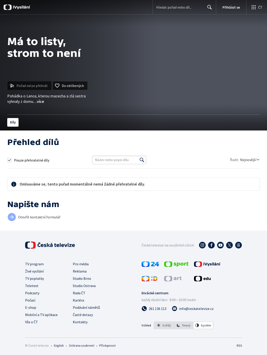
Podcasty (32, 293)
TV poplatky (34, 278)
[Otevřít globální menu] (256, 7)
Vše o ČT (31, 322)
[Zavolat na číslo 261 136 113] (154, 308)
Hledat (208, 9)
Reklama (80, 271)
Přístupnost (107, 345)
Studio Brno (82, 278)
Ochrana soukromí (81, 345)
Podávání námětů (86, 307)
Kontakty (80, 322)
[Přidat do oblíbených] (70, 85)
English (59, 345)
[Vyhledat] (142, 160)
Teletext (31, 285)
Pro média (81, 264)
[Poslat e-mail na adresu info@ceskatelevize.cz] (193, 308)
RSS (239, 345)
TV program (34, 264)
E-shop (30, 307)
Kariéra (78, 300)
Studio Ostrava (84, 285)
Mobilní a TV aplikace (41, 314)
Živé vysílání (34, 271)
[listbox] (184, 325)
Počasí (30, 300)
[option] (164, 325)
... (39, 101)
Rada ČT (79, 293)
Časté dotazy (83, 314)
